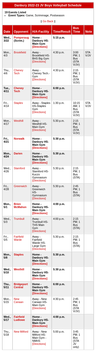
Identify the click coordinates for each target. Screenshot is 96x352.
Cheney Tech (18, 72)
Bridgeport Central (21, 286)
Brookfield (20, 52)
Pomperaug (21, 37)
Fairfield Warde (19, 238)
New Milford (21, 331)
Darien (18, 153)
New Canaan (18, 300)
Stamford (19, 168)
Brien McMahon (20, 205)
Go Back (48, 21)
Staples (18, 102)
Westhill (18, 120)
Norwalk (19, 138)
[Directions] (39, 46)
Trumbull (19, 218)
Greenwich (20, 186)
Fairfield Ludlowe (19, 318)
